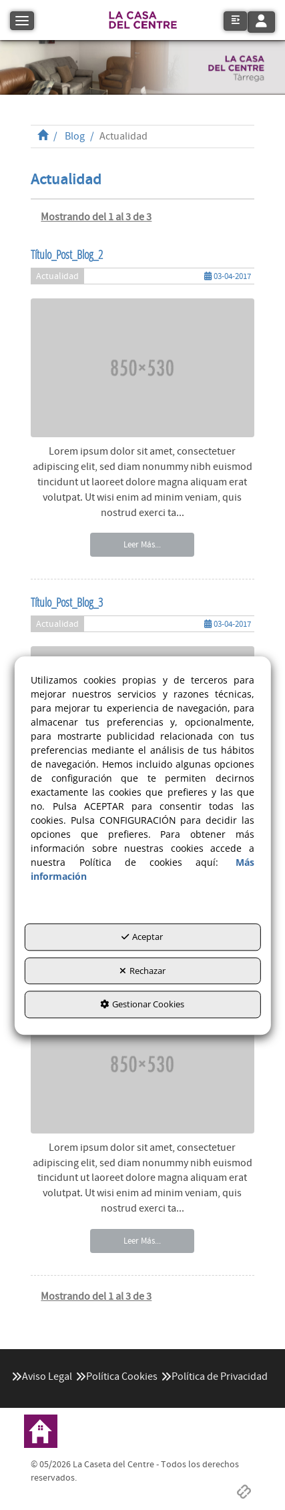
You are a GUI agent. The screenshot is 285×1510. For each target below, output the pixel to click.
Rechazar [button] (142, 971)
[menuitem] (41, 1377)
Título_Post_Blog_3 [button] (67, 602)
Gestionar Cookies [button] (142, 1005)
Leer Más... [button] (142, 544)
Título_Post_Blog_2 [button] (67, 254)
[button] (143, 20)
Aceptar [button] (142, 937)
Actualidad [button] (57, 276)
